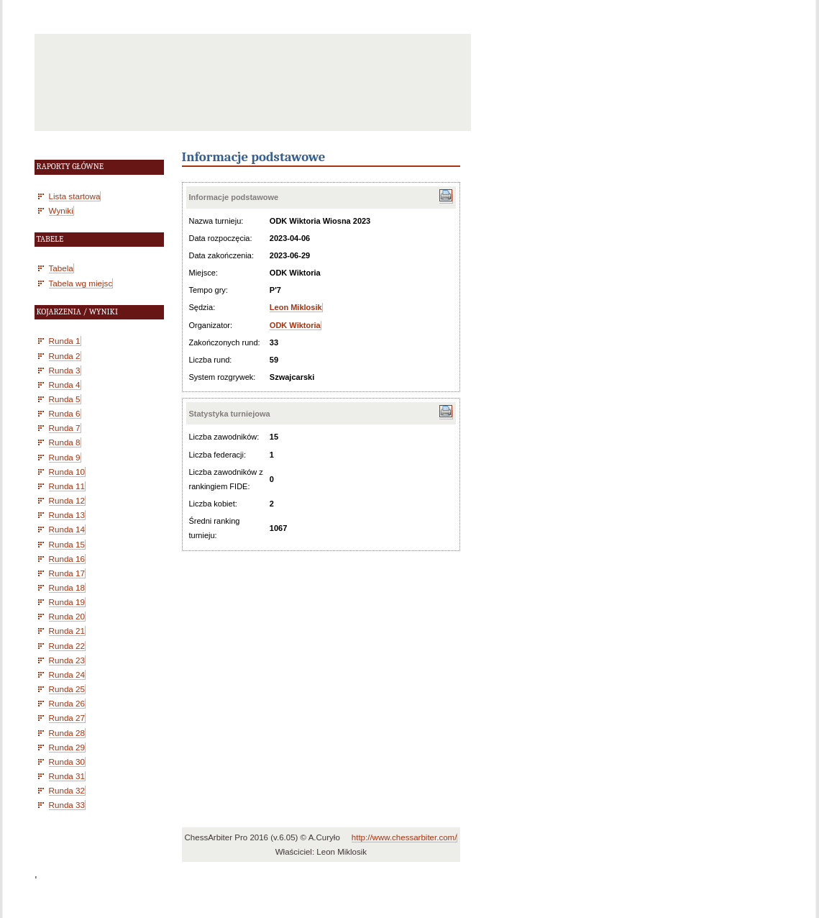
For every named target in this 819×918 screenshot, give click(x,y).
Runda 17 (67, 573)
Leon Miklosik (296, 307)
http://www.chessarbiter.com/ (404, 837)
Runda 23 (67, 660)
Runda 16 (67, 558)
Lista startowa (75, 196)
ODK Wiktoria (295, 325)
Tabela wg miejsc (81, 283)
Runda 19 (67, 601)
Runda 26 (67, 703)
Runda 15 (67, 544)
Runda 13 (67, 514)
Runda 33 (67, 804)
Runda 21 (67, 630)
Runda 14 (67, 529)
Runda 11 (67, 486)
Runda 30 (67, 761)
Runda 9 (65, 457)
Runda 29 (67, 747)
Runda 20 (67, 616)
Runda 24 (67, 674)
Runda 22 (67, 645)
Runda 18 (67, 587)
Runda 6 (65, 413)
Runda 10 (67, 471)
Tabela (61, 268)
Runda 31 (67, 776)
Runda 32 (67, 790)
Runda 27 (67, 717)
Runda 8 (65, 442)
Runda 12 (67, 500)
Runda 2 (65, 355)
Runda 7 (65, 427)
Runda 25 (67, 689)
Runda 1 (65, 340)
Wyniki (61, 210)
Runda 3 (65, 370)
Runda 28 (67, 732)
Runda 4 (65, 384)
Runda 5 (65, 399)
